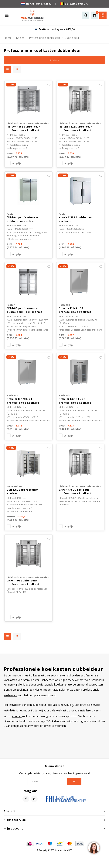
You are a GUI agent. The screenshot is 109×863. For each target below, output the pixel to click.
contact (17, 716)
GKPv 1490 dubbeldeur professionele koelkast (23, 582)
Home (8, 38)
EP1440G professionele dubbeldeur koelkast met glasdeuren (24, 310)
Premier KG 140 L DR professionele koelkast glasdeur (75, 401)
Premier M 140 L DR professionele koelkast (23, 400)
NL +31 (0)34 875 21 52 (36, 3)
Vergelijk (16, 163)
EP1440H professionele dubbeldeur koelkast (22, 219)
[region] (93, 847)
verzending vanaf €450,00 (55, 29)
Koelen (20, 38)
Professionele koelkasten (44, 38)
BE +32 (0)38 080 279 (74, 3)
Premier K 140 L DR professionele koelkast (75, 310)
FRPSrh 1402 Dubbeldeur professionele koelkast (75, 128)
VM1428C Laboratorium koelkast (22, 491)
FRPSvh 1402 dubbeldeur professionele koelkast (23, 128)
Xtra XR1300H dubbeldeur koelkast (76, 219)
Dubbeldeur (71, 38)
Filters (54, 59)
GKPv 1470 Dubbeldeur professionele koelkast (75, 491)
